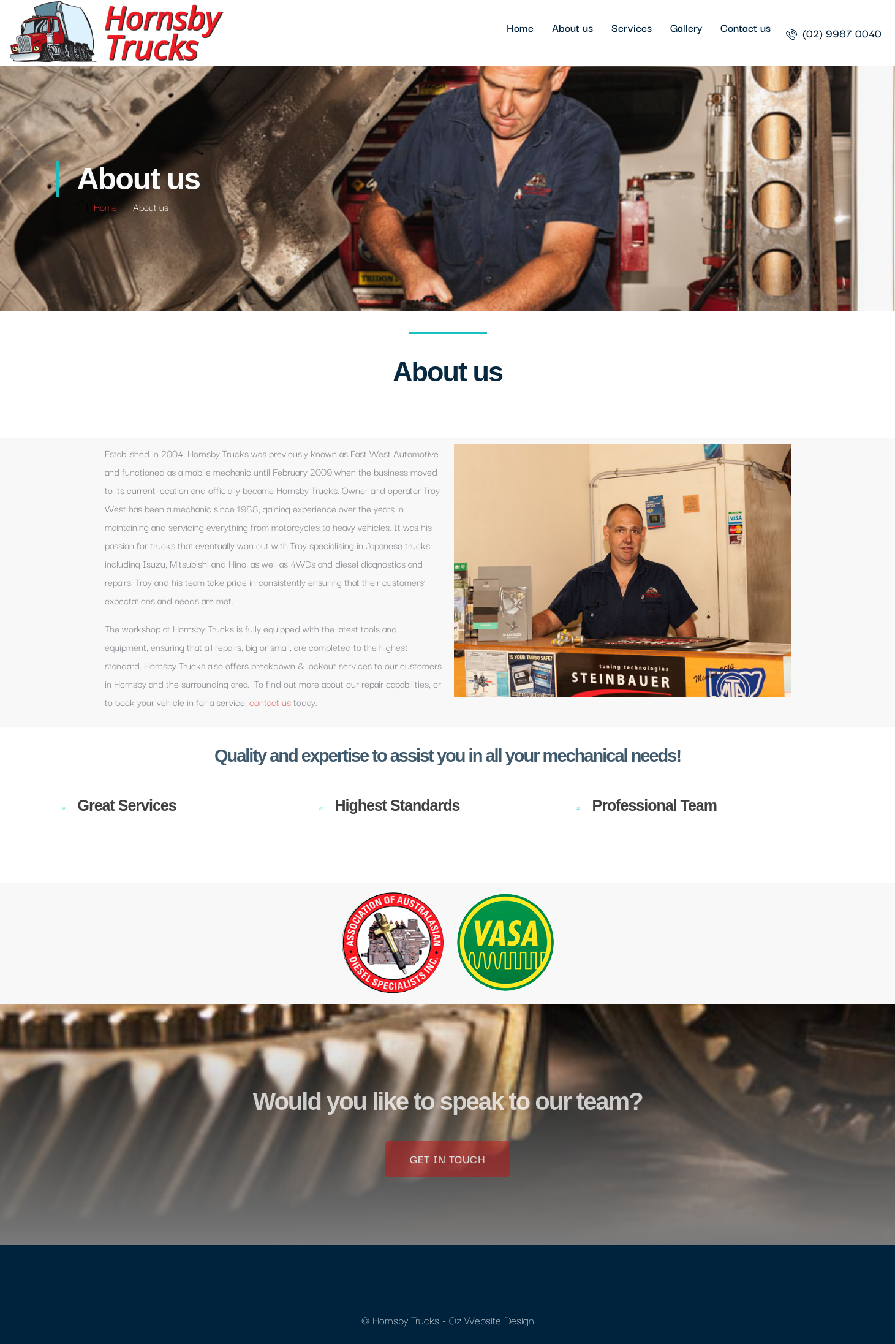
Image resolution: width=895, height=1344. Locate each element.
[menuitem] (834, 32)
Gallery (686, 27)
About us (572, 27)
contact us (270, 701)
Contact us (745, 27)
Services (631, 27)
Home (520, 27)
